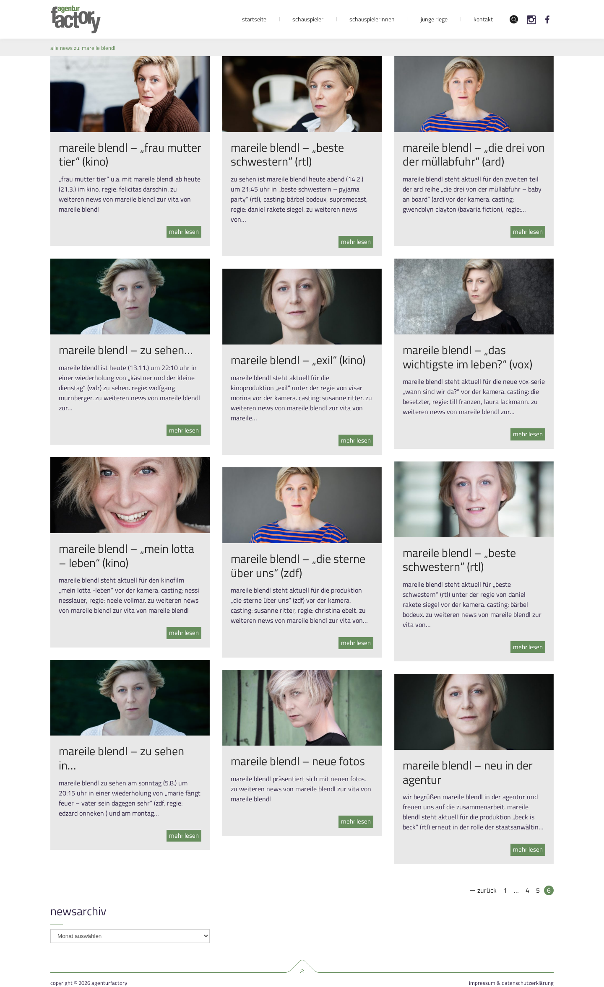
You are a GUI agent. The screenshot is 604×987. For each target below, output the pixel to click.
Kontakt (483, 19)
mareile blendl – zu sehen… (126, 350)
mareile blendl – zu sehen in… (121, 758)
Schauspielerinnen (372, 19)
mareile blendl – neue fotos (298, 761)
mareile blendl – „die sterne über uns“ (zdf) (298, 565)
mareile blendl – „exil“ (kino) (298, 360)
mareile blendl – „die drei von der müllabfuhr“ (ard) (474, 154)
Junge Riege (434, 19)
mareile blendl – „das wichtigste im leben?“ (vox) (467, 357)
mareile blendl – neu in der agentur (468, 772)
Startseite (254, 19)
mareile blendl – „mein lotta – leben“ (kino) (126, 555)
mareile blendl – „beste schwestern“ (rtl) (287, 154)
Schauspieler (307, 19)
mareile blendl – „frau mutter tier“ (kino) (130, 154)
